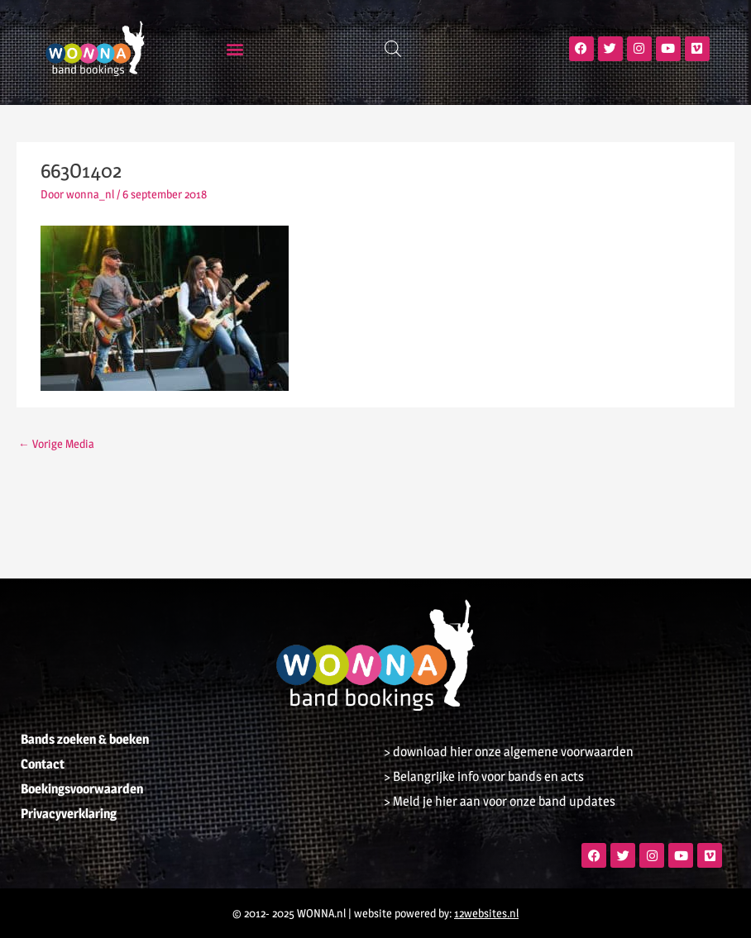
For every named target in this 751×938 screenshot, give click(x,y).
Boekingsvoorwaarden (82, 789)
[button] (235, 48)
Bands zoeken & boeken (85, 739)
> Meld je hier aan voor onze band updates (499, 801)
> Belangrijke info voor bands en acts (484, 776)
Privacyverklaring (69, 813)
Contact (43, 764)
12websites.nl (486, 913)
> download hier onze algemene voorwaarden (509, 751)
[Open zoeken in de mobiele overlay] (393, 48)
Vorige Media (56, 443)
